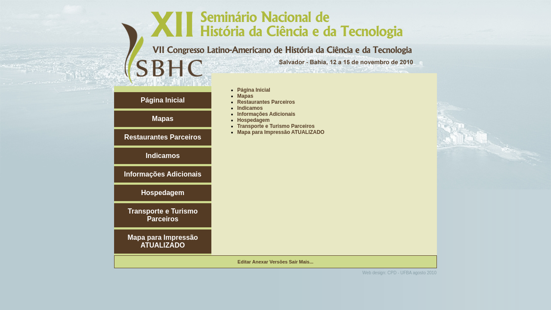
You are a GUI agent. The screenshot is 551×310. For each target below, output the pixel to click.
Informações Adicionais (162, 174)
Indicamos (162, 155)
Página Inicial (163, 100)
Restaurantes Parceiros (162, 137)
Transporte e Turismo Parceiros (163, 215)
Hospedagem (162, 192)
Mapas (162, 118)
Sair (293, 261)
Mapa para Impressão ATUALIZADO (162, 241)
